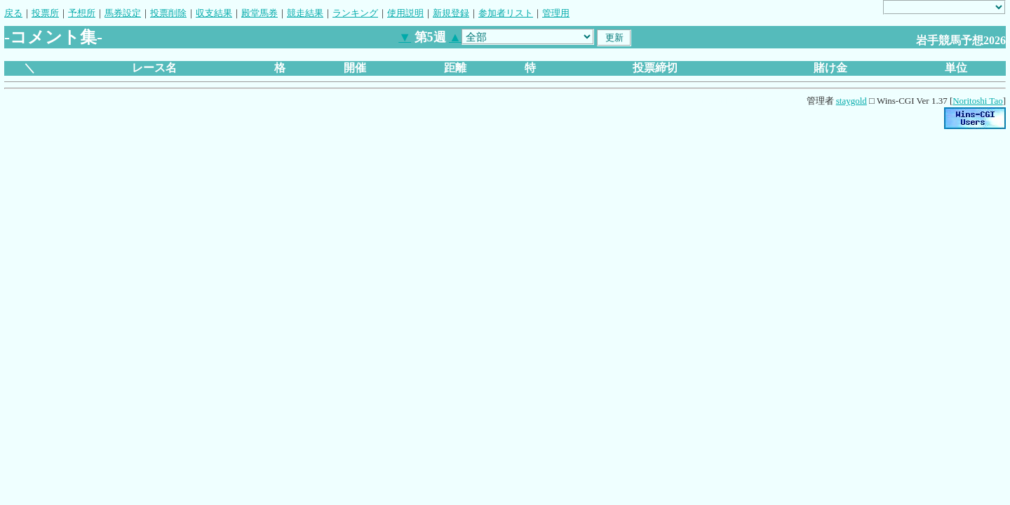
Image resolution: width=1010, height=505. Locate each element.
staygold (851, 100)
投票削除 (168, 13)
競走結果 (305, 13)
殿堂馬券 (259, 13)
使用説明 (405, 13)
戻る (13, 13)
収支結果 (214, 13)
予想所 (81, 13)
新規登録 (451, 13)
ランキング (355, 13)
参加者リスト (505, 13)
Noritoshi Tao (977, 100)
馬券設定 (123, 13)
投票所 (45, 13)
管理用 (556, 13)
